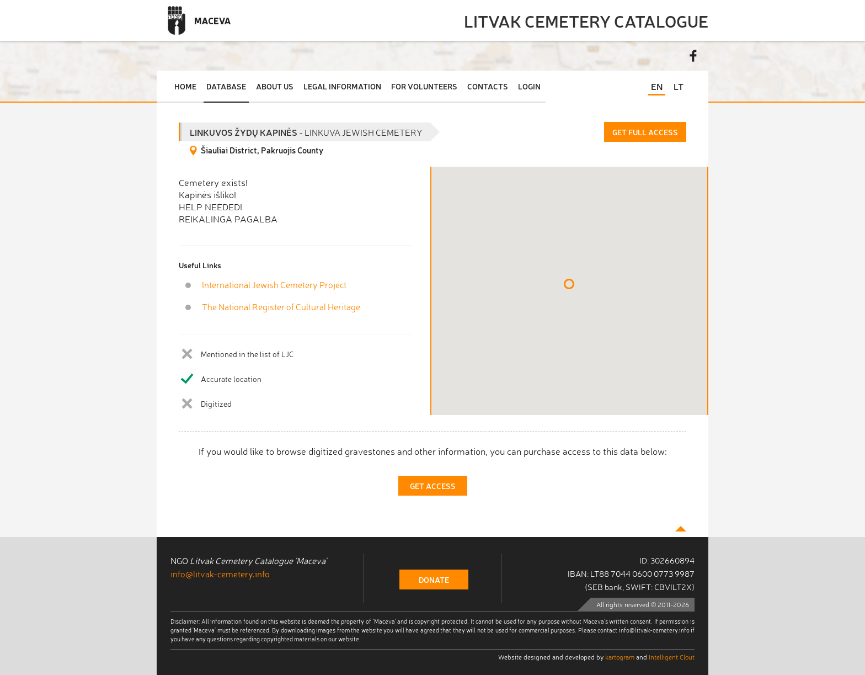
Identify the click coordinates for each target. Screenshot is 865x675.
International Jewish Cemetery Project (274, 284)
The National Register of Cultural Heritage (281, 306)
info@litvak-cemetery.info (220, 573)
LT (679, 86)
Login (529, 86)
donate (434, 579)
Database (226, 86)
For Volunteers (424, 86)
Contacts (487, 86)
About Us (274, 86)
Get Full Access (645, 132)
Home (185, 86)
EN (657, 86)
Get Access (433, 486)
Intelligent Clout (672, 656)
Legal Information (342, 86)
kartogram (619, 656)
